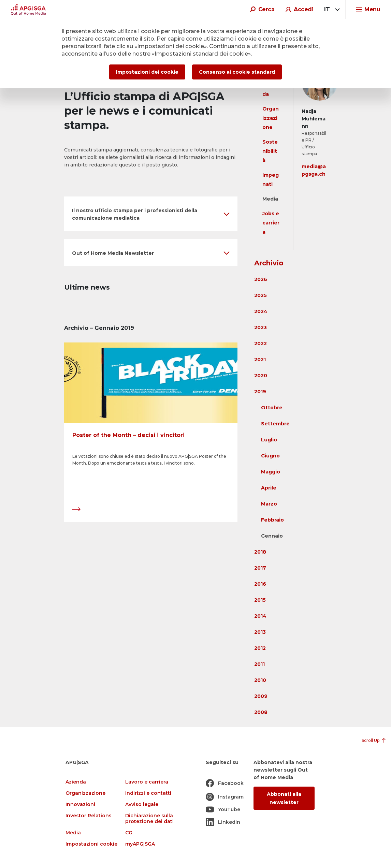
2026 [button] (260, 279)
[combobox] (330, 9)
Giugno (270, 456)
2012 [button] (260, 648)
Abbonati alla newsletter (284, 798)
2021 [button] (260, 359)
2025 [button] (260, 295)
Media (270, 199)
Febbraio (272, 520)
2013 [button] (260, 632)
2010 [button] (260, 680)
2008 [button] (260, 712)
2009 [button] (260, 696)
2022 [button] (260, 343)
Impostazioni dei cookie (147, 72)
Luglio (269, 440)
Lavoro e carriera (146, 782)
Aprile (268, 488)
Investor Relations (89, 816)
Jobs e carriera (270, 222)
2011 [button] (259, 664)
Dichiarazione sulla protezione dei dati (149, 818)
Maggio (270, 472)
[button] (150, 213)
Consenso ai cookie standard (237, 72)
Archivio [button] (269, 263)
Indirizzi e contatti (148, 793)
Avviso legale (141, 804)
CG (128, 833)
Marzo (269, 504)
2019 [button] (260, 392)
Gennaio (272, 536)
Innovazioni (80, 804)
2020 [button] (260, 375)
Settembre (275, 424)
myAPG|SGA (140, 844)
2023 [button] (260, 327)
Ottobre (272, 408)
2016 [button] (260, 584)
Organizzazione (270, 118)
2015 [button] (260, 600)
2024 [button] (260, 311)
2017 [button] (260, 568)
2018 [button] (260, 552)
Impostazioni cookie (91, 844)
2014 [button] (260, 616)
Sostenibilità (270, 151)
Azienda (76, 782)
